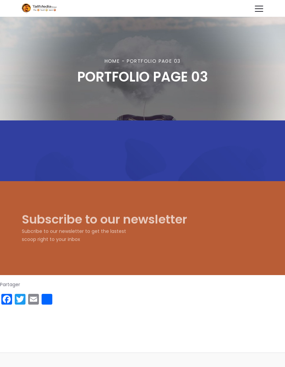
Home (112, 61)
